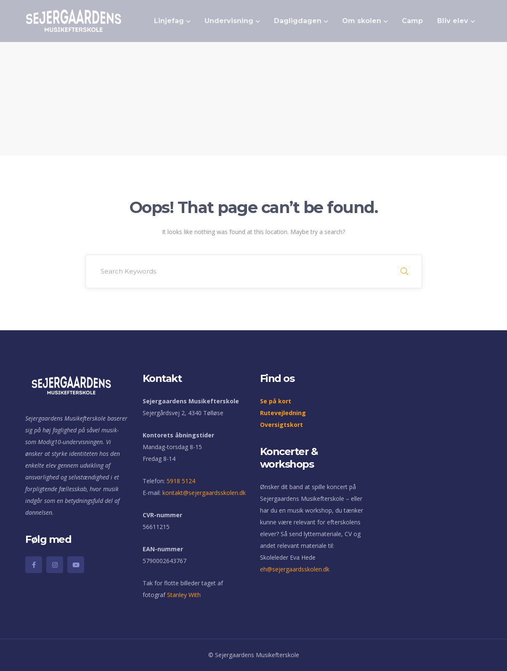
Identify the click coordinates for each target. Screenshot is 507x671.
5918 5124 (181, 481)
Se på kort (275, 401)
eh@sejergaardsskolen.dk (294, 569)
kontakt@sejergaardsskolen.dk (204, 493)
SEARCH (404, 271)
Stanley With (184, 595)
